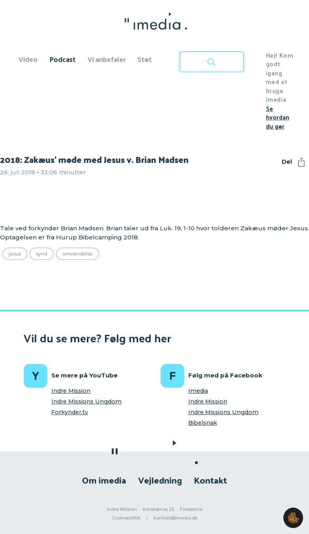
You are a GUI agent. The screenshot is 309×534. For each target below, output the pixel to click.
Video (28, 59)
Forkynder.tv (69, 412)
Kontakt (210, 480)
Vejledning (160, 480)
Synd (41, 254)
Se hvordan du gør (277, 117)
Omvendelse (77, 254)
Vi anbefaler (106, 59)
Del (295, 162)
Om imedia (104, 480)
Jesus (15, 254)
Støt (144, 59)
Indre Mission (70, 390)
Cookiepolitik (126, 518)
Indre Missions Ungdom (86, 401)
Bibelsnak (202, 422)
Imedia (198, 390)
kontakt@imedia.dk (176, 518)
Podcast (62, 59)
